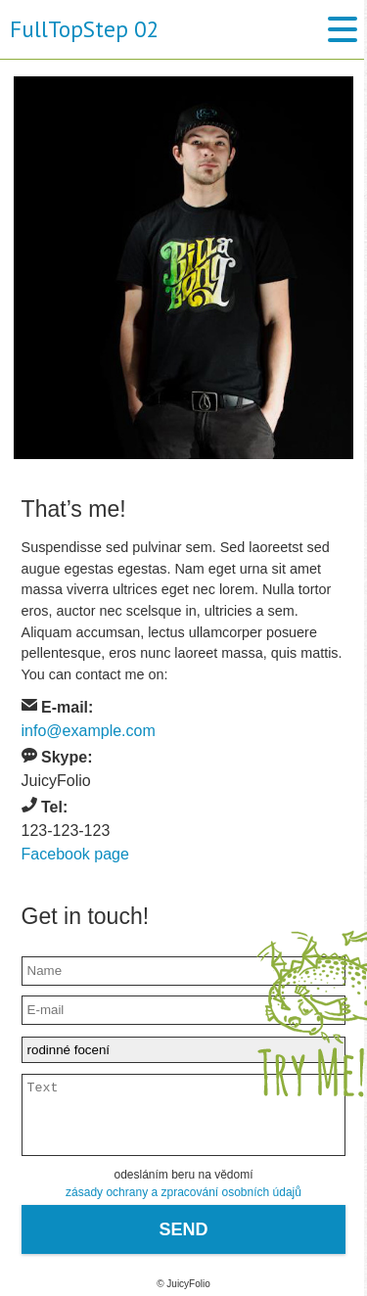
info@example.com (89, 730)
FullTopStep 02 (80, 29)
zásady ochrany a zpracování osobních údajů (183, 1192)
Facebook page (75, 854)
